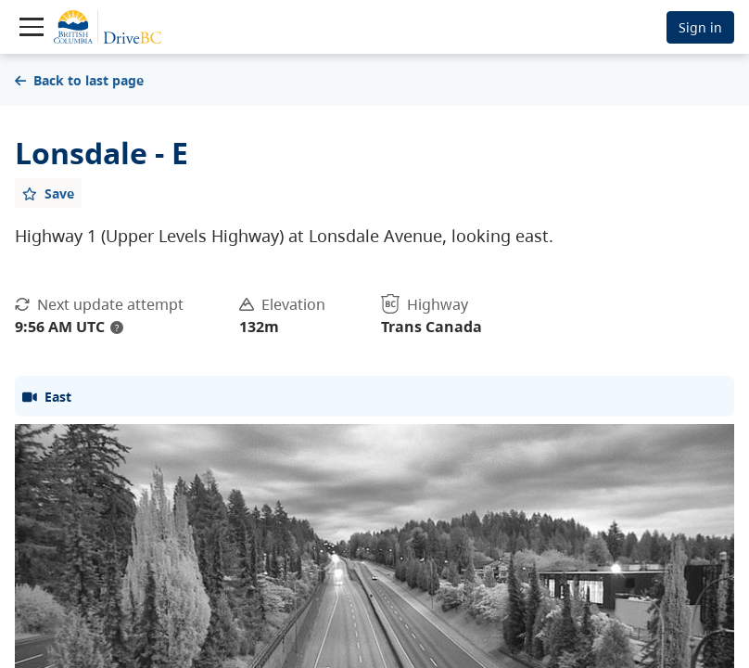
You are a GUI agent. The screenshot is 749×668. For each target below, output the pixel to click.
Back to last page (79, 80)
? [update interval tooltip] (117, 327)
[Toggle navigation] (31, 27)
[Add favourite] (48, 193)
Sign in (700, 27)
